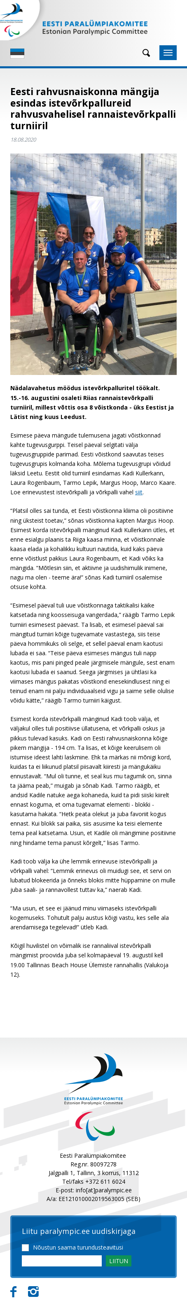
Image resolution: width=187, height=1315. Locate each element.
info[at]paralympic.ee (104, 1190)
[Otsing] (143, 53)
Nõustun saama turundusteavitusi (78, 1247)
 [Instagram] (33, 1292)
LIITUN (118, 1261)
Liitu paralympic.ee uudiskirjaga (79, 1231)
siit (139, 492)
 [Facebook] (13, 1292)
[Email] (62, 1260)
